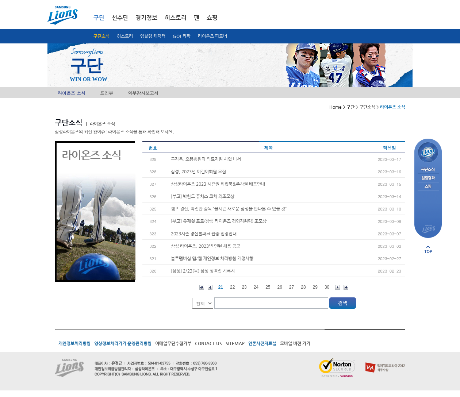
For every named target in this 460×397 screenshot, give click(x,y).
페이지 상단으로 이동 (428, 249)
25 (267, 287)
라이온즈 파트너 (212, 36)
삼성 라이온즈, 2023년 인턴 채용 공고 (205, 245)
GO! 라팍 (182, 36)
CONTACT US (208, 343)
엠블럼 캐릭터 (152, 36)
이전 (210, 287)
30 (327, 287)
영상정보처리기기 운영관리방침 (123, 343)
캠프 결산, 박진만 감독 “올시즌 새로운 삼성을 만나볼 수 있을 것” (229, 208)
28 (303, 287)
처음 (202, 287)
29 (315, 287)
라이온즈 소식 (71, 93)
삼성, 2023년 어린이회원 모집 (198, 171)
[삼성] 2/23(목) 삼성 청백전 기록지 (203, 270)
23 (244, 287)
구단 (98, 17)
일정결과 (428, 178)
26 (279, 287)
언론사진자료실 (262, 343)
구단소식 (101, 36)
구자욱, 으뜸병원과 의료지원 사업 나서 (206, 159)
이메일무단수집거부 (173, 343)
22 (232, 287)
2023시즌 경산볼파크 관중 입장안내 (204, 233)
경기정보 (146, 17)
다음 (337, 287)
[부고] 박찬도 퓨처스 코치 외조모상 (202, 196)
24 (256, 287)
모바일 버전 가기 (295, 343)
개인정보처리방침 (74, 343)
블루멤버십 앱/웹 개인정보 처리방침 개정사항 (212, 258)
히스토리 (125, 36)
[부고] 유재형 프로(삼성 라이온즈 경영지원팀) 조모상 (219, 221)
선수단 (120, 17)
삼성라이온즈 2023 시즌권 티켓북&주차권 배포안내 (218, 183)
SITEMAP (235, 343)
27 (291, 287)
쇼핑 (212, 17)
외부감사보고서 (143, 93)
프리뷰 (106, 93)
